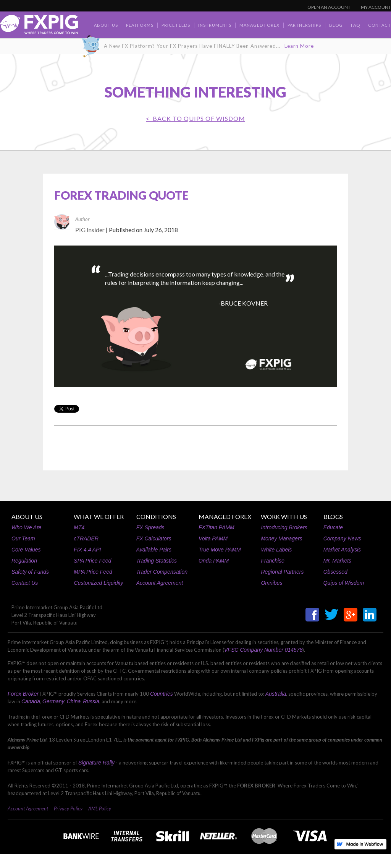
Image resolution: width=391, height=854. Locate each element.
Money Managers (281, 538)
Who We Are (26, 527)
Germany (53, 701)
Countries (161, 694)
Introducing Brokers (284, 527)
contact (379, 25)
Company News (342, 538)
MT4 (79, 527)
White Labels (276, 550)
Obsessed (335, 572)
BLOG (336, 25)
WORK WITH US (284, 516)
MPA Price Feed (93, 572)
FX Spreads (150, 527)
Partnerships (304, 25)
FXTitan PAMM (216, 527)
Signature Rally (96, 763)
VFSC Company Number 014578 (263, 650)
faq (355, 25)
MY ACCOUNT (376, 7)
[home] (39, 26)
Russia (91, 701)
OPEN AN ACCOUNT (329, 7)
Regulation (24, 561)
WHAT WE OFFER (99, 516)
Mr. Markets (337, 561)
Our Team (23, 538)
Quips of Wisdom (343, 583)
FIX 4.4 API (87, 550)
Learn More (299, 46)
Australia (275, 694)
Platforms (139, 25)
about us (106, 25)
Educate (333, 527)
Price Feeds (176, 25)
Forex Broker (23, 694)
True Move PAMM (220, 550)
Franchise (272, 561)
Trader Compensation (161, 572)
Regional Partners (282, 572)
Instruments (214, 25)
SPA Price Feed (92, 561)
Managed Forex (259, 25)
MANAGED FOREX (225, 516)
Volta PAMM (213, 538)
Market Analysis (342, 550)
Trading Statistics (156, 561)
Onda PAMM (214, 561)
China (74, 701)
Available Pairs (153, 550)
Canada (30, 701)
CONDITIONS (156, 516)
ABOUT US (26, 516)
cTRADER (86, 538)
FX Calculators (153, 538)
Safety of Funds (30, 572)
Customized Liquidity (98, 583)
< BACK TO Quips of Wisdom (195, 118)
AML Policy (99, 808)
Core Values (26, 550)
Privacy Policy (68, 808)
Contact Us (24, 583)
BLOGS (333, 516)
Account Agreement (159, 583)
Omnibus (271, 583)
